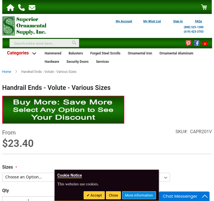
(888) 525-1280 (194, 27)
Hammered (53, 53)
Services (102, 62)
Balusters (76, 53)
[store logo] (24, 25)
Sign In (178, 21)
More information (139, 195)
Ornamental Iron (140, 53)
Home (6, 72)
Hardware (52, 62)
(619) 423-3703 (194, 31)
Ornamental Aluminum (176, 53)
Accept (96, 195)
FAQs (198, 21)
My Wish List (152, 21)
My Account (124, 21)
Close (113, 195)
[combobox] (44, 43)
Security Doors (78, 62)
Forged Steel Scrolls (105, 53)
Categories (18, 53)
